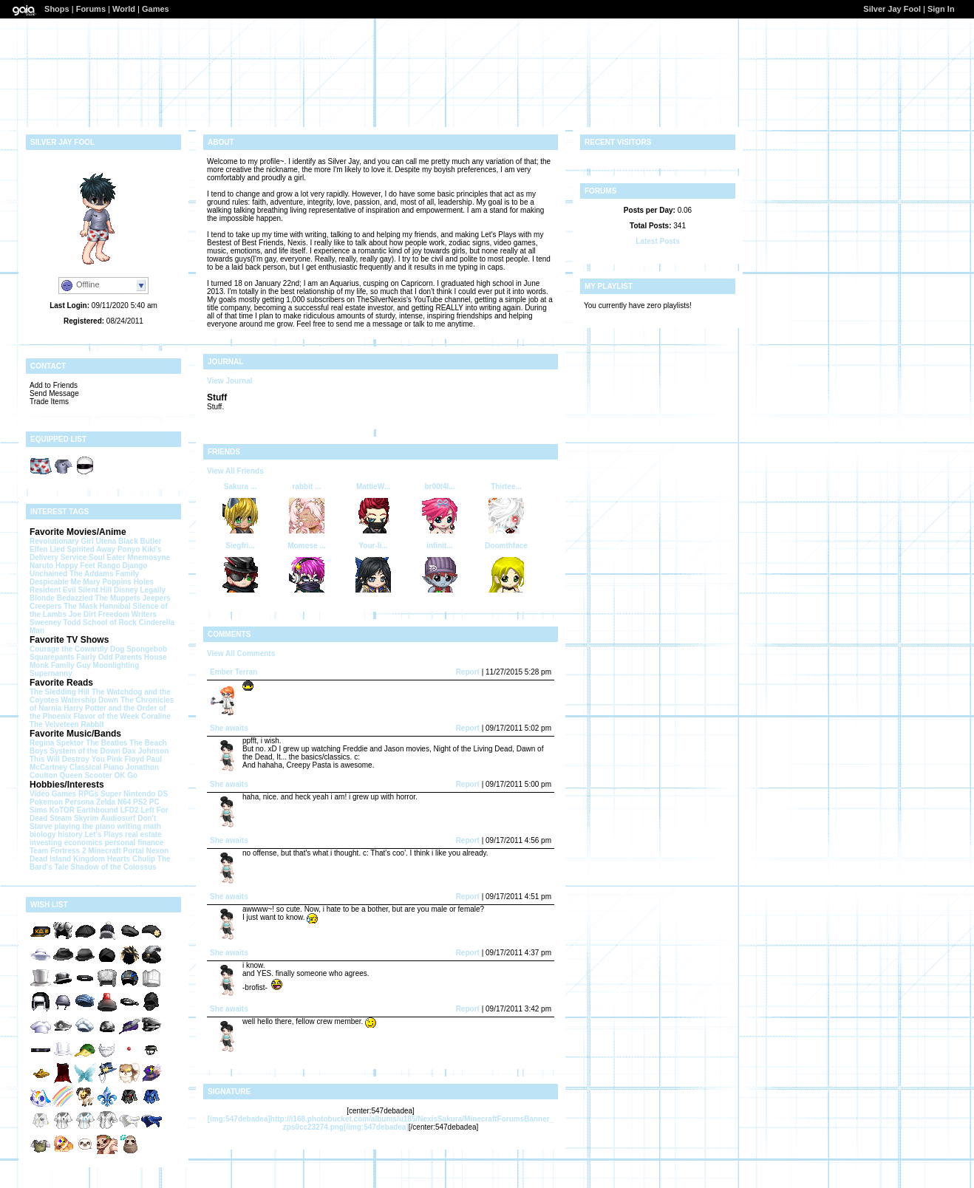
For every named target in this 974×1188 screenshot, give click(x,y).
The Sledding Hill (59, 692)
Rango (109, 565)
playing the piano (84, 826)
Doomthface (506, 546)
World (123, 8)
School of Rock (110, 622)
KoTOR (62, 810)
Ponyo (129, 549)
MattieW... (373, 486)
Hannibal (115, 606)
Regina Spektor (57, 743)
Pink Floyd (126, 759)
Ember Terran (233, 672)
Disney (126, 590)
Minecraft (104, 851)
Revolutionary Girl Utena (73, 541)
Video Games (53, 794)
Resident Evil (53, 590)
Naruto (41, 565)
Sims (38, 810)
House (155, 657)
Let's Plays (103, 834)
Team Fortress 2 (58, 851)
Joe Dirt (82, 614)
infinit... (439, 546)
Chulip (143, 859)
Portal (133, 851)
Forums (91, 8)
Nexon (157, 851)
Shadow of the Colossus (114, 867)
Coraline (156, 716)
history (70, 834)
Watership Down (89, 700)
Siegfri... (239, 546)
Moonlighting (116, 665)
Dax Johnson (146, 751)
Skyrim (86, 818)
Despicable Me (55, 582)
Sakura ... (240, 486)
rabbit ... (307, 486)
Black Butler (139, 541)
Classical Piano (96, 767)
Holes (144, 582)
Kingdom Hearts (101, 859)
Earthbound (97, 810)
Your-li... (372, 546)
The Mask (81, 606)
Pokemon (46, 802)
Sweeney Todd (55, 622)
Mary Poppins (107, 582)
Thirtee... (506, 486)
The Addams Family (104, 574)
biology (43, 834)
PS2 (140, 802)
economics (83, 843)
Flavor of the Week (106, 716)
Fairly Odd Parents (109, 657)
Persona (79, 802)
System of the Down (85, 751)
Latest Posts (657, 241)
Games (155, 8)
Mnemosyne (148, 557)
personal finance (134, 843)
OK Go (125, 775)
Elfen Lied (47, 549)
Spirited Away (91, 549)
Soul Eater (107, 557)
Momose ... (306, 546)
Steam (61, 818)
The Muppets (117, 598)
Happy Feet (75, 565)
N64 (124, 802)
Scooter (98, 775)
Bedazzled (75, 598)
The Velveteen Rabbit (67, 724)
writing (129, 826)
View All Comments (241, 653)
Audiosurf (118, 818)
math (152, 826)
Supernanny (51, 673)
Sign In (941, 8)
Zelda (105, 802)
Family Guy (71, 665)
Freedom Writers (127, 614)
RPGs (88, 794)
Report (468, 672)
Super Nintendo (128, 794)
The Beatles (106, 743)
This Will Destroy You (67, 759)
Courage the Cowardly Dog (77, 649)
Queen (71, 775)
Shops (56, 8)
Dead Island (50, 859)
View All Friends (235, 471)
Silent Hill (95, 590)
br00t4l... (439, 486)
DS (162, 794)
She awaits (229, 728)
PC (154, 802)
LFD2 (129, 810)
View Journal (230, 381)
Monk (39, 665)
